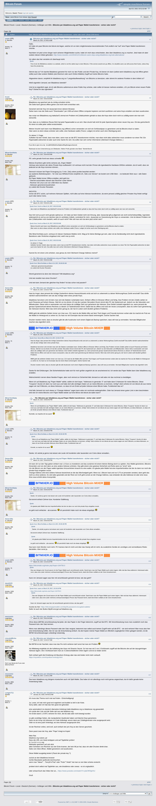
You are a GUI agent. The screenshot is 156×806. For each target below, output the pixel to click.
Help (15, 20)
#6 (150, 289)
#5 (150, 259)
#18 (150, 694)
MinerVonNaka (11, 153)
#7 (150, 334)
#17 (150, 675)
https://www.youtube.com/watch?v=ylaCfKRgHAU (76, 771)
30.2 (29, 17)
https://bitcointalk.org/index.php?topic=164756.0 (47, 565)
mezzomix (9, 616)
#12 (150, 520)
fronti (7, 97)
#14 (150, 584)
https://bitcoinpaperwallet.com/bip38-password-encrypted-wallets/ (65, 607)
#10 (150, 459)
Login (27, 20)
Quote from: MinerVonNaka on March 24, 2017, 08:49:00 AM (48, 263)
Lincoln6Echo (10, 638)
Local (18, 25)
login (24, 13)
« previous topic (136, 28)
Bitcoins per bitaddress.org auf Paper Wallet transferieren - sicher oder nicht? (84, 25)
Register (34, 20)
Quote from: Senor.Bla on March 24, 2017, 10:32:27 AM (47, 338)
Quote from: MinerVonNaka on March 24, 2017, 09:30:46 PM (48, 434)
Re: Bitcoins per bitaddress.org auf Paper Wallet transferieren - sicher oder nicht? (66, 97)
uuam (7, 39)
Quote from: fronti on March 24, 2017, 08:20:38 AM (45, 206)
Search (21, 20)
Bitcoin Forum (9, 25)
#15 (150, 617)
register (30, 13)
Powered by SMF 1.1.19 (65, 802)
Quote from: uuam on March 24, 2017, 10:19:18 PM (45, 588)
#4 (150, 202)
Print (148, 31)
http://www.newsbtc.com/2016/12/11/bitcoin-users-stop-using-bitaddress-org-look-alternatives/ (89, 55)
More (40, 20)
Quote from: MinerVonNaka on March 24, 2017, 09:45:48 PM (48, 524)
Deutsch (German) (29, 25)
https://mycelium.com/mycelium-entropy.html (46, 657)
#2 (150, 98)
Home (10, 20)
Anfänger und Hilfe (44, 25)
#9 (150, 430)
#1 (150, 39)
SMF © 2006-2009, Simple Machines (86, 802)
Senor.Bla (9, 288)
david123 (8, 583)
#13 (150, 561)
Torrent (34, 17)
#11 (150, 489)
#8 (150, 399)
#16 (150, 639)
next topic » (147, 28)
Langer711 (9, 693)
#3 (150, 153)
